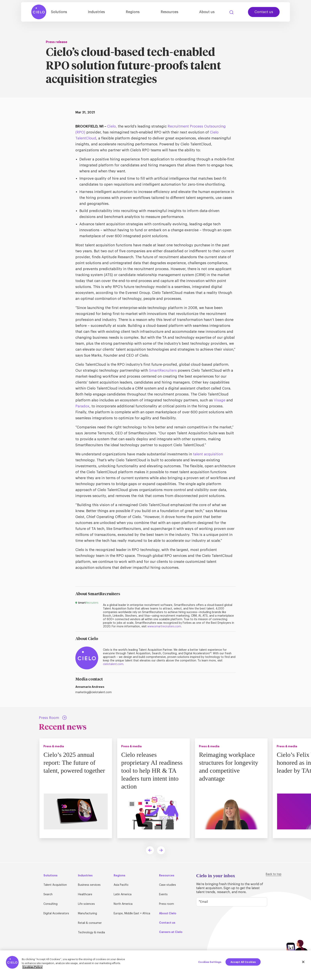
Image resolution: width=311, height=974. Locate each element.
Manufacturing (87, 913)
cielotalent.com (113, 664)
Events (163, 894)
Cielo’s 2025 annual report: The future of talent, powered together (75, 762)
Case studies (167, 885)
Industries (103, 12)
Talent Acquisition (55, 885)
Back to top (273, 874)
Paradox (82, 406)
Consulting (50, 904)
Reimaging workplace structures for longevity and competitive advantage (229, 766)
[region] (155, 962)
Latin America (123, 894)
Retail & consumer (90, 923)
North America (123, 904)
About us (208, 12)
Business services (89, 885)
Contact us (263, 12)
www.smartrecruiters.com (164, 626)
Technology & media (91, 932)
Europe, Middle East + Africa (132, 913)
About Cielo (167, 913)
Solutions (68, 12)
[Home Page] (38, 12)
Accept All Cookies (243, 962)
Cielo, (112, 126)
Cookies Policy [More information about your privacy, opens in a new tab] (32, 967)
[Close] (303, 962)
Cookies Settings (209, 962)
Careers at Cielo (170, 932)
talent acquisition (207, 454)
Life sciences (86, 904)
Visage (219, 400)
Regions (138, 12)
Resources (173, 12)
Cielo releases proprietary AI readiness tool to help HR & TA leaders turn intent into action (152, 770)
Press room (166, 904)
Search (231, 12)
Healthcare (85, 894)
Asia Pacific (121, 885)
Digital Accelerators (56, 913)
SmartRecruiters (163, 370)
